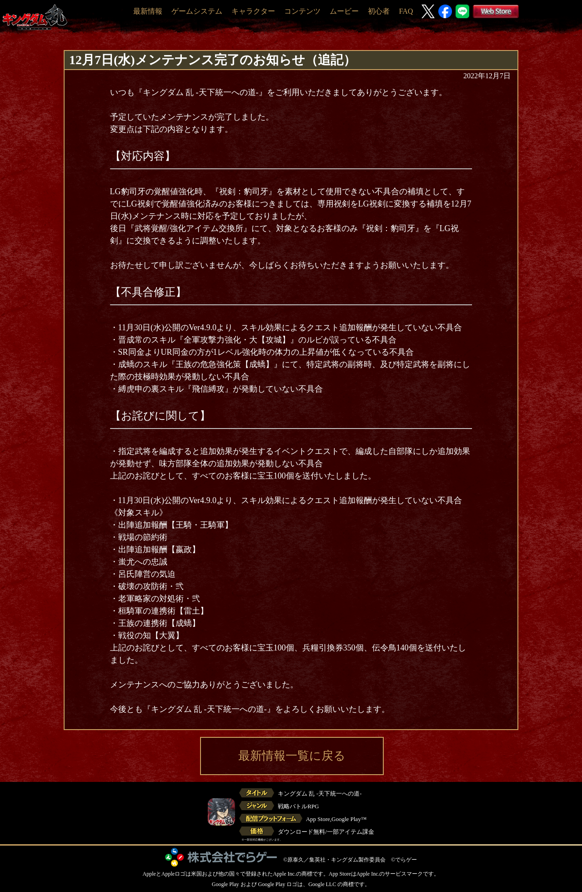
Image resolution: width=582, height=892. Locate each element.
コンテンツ (302, 11)
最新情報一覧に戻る (292, 755)
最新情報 (147, 11)
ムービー (344, 11)
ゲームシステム (196, 11)
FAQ (406, 11)
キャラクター (253, 11)
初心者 (379, 11)
